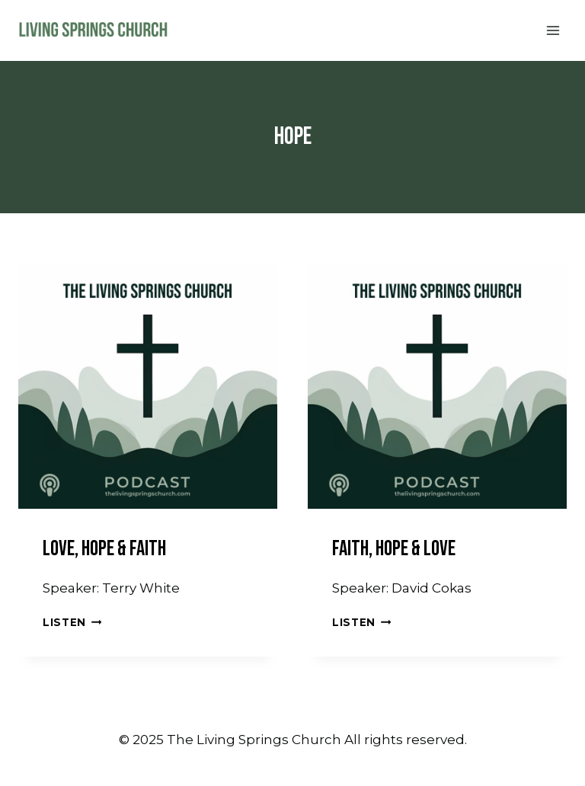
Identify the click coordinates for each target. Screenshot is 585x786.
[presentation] (147, 379)
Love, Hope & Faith (104, 548)
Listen (72, 622)
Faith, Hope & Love (394, 548)
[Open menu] (553, 30)
